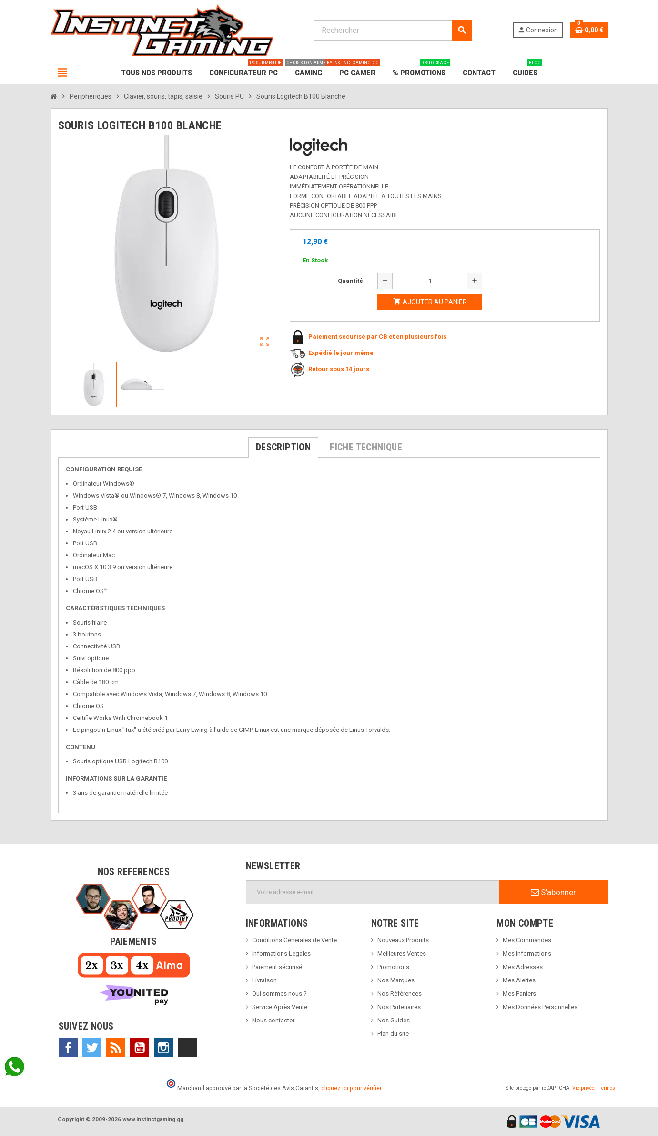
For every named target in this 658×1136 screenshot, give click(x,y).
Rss (115, 1047)
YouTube (139, 1047)
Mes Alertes (519, 980)
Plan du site (393, 1033)
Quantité (350, 280)
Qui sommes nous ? (279, 993)
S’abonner (553, 892)
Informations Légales (281, 953)
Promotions (393, 966)
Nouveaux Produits (403, 940)
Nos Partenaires (399, 1007)
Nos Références (399, 993)
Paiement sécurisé (277, 966)
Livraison (264, 980)
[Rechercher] (393, 30)
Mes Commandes (527, 940)
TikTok (187, 1047)
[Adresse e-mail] (373, 892)
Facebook (68, 1047)
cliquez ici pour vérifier (351, 1088)
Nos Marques (396, 980)
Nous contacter (273, 1020)
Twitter (91, 1047)
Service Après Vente (279, 1007)
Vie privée (583, 1088)
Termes (606, 1088)
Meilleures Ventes (401, 953)
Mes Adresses (523, 966)
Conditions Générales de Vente (294, 940)
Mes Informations (527, 953)
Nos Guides (393, 1020)
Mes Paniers (519, 993)
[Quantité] (429, 281)
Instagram (163, 1047)
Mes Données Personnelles (540, 1007)
